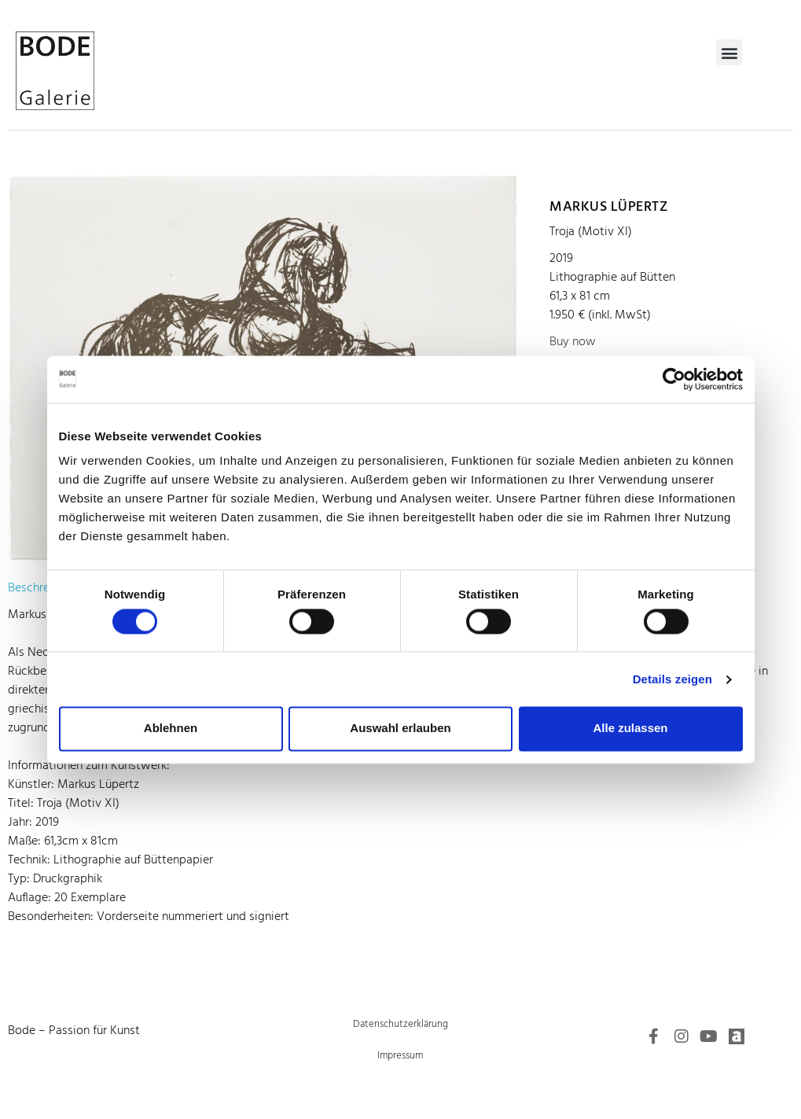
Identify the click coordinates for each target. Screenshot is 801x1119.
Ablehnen (170, 728)
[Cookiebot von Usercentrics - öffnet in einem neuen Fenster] (674, 379)
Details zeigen (672, 679)
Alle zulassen (630, 728)
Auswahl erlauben (400, 728)
